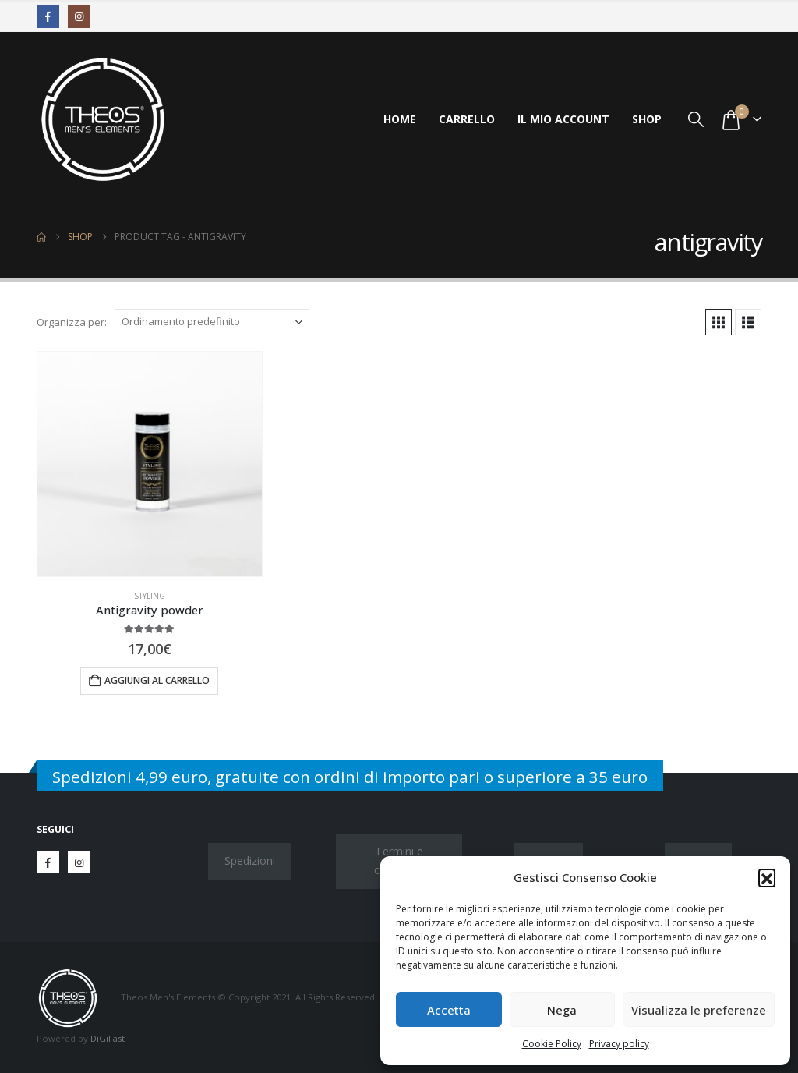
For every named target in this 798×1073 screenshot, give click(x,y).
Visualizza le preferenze (698, 1010)
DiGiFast (107, 1038)
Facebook (48, 862)
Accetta (449, 1010)
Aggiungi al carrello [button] (157, 680)
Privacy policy (619, 1043)
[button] (767, 877)
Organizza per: (72, 322)
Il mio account (563, 119)
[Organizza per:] (212, 322)
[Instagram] (79, 16)
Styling (149, 595)
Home (399, 119)
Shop (647, 119)
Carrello (467, 119)
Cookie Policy (551, 1043)
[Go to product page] (149, 464)
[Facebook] (48, 16)
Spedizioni (249, 860)
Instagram (79, 862)
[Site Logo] (103, 119)
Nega (562, 1010)
